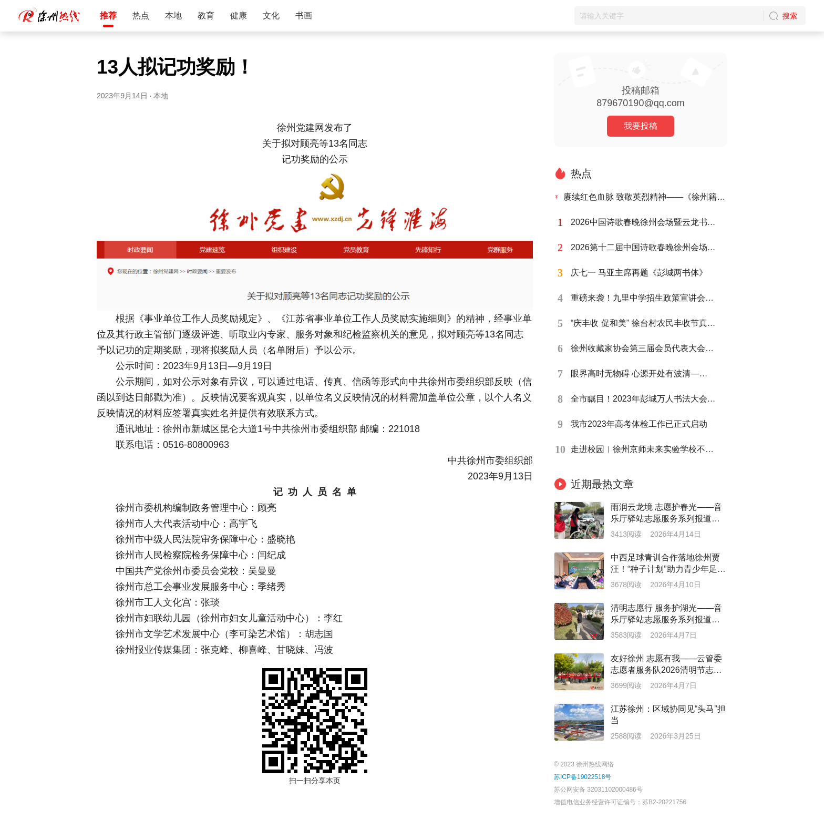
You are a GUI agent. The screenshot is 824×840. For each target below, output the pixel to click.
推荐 (108, 15)
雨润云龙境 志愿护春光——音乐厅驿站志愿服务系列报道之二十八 (666, 514)
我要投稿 (640, 125)
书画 (303, 15)
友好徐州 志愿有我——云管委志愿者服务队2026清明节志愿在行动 (666, 665)
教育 (206, 15)
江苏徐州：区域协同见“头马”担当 (668, 714)
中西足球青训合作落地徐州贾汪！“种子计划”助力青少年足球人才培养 (668, 564)
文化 (271, 15)
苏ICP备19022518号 (582, 777)
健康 (238, 15)
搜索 (789, 16)
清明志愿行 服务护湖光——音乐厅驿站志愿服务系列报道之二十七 (666, 614)
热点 (140, 15)
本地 (173, 15)
